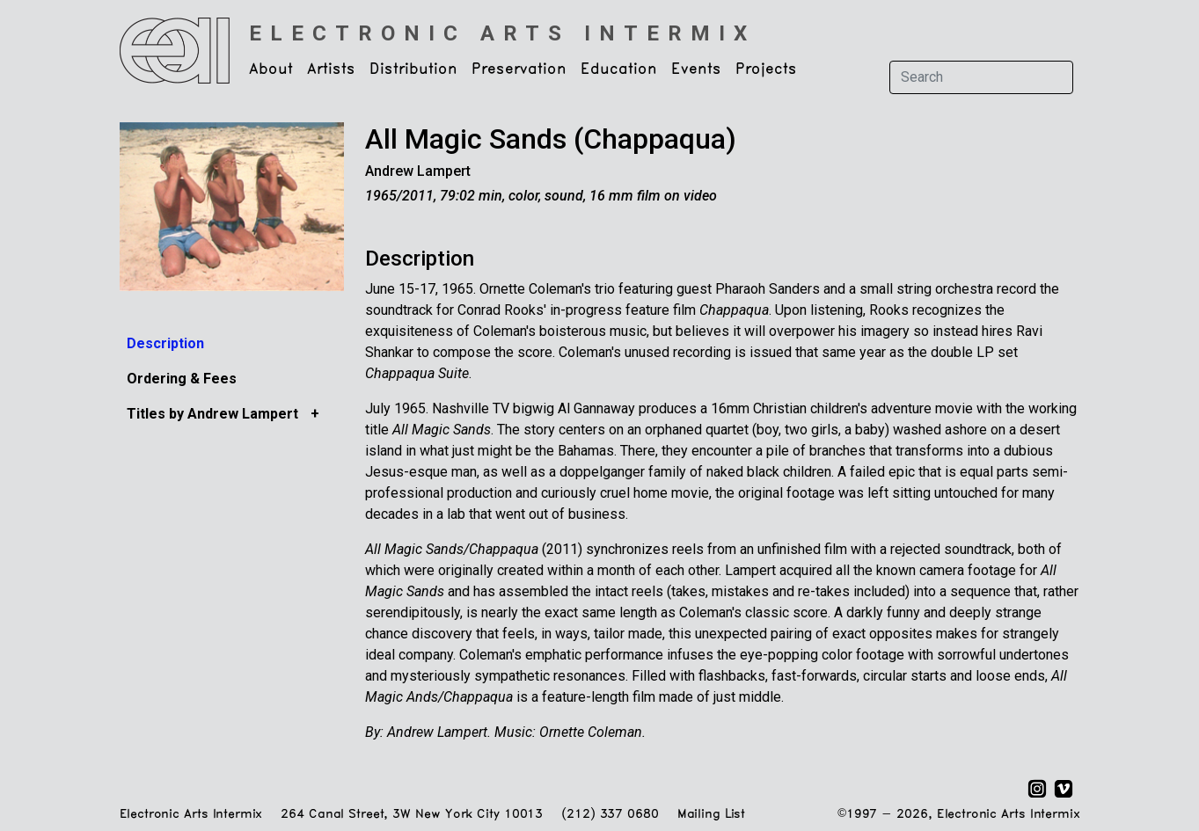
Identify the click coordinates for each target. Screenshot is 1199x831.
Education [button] (619, 69)
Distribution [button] (413, 69)
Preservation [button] (519, 69)
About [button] (271, 69)
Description (165, 343)
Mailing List (711, 814)
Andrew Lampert (418, 171)
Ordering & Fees (182, 378)
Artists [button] (331, 69)
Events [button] (696, 69)
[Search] (981, 77)
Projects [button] (766, 69)
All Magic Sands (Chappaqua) (550, 139)
